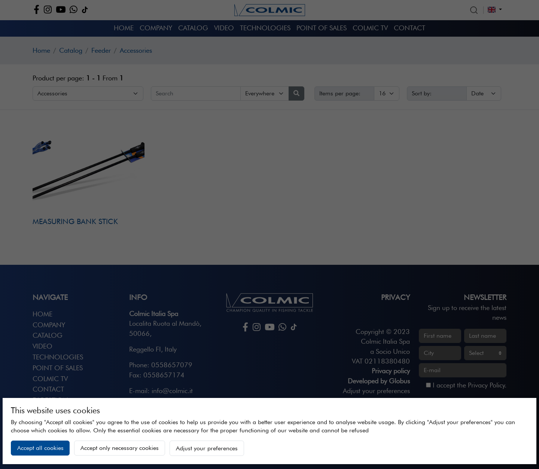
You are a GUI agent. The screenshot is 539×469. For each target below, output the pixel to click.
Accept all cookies (40, 447)
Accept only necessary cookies (119, 447)
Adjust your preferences (207, 448)
